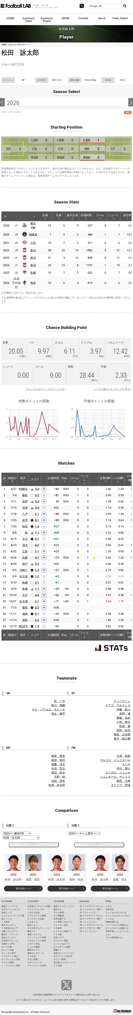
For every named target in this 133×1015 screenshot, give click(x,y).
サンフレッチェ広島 (10, 959)
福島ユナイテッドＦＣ (64, 906)
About (101, 18)
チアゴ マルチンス (117, 705)
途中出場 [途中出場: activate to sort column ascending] (72, 216)
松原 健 (124, 726)
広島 (25, 551)
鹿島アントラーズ (9, 906)
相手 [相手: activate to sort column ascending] (23, 479)
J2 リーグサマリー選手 (90, 919)
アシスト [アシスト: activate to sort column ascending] (84, 479)
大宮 (33, 243)
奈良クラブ (59, 937)
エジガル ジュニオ (117, 772)
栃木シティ (32, 925)
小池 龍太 (123, 722)
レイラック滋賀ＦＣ (63, 931)
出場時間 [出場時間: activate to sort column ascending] (86, 216)
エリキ (126, 764)
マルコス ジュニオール (115, 760)
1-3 (37, 526)
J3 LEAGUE (59, 901)
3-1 (37, 551)
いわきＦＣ (32, 922)
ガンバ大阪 (6, 947)
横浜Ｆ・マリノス (9, 934)
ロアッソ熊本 (60, 959)
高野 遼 (124, 713)
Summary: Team (28, 20)
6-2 (37, 620)
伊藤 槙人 (123, 709)
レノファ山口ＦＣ (62, 944)
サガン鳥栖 (32, 959)
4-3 (37, 545)
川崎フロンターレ (9, 931)
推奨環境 (48, 995)
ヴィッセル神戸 (8, 953)
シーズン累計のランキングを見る (111, 389)
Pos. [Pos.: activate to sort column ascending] (64, 479)
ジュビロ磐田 (33, 947)
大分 (25, 539)
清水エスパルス (8, 937)
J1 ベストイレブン (88, 912)
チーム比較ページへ (33, 844)
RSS (128, 112)
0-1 (37, 520)
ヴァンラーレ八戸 (35, 909)
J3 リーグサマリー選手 (90, 928)
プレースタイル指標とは (117, 925)
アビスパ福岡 (7, 962)
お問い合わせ (92, 995)
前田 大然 (123, 781)
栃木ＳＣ (58, 909)
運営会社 (80, 995)
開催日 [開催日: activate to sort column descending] (12, 479)
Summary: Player (47, 20)
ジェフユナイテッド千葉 (12, 915)
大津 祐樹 (123, 756)
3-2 (37, 495)
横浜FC (23, 626)
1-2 (37, 576)
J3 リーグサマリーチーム (91, 925)
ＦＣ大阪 (58, 934)
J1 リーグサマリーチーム (91, 906)
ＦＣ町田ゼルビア (9, 928)
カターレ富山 (33, 944)
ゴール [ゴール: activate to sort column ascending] (100, 216)
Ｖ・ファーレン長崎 (10, 965)
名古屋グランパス (9, 940)
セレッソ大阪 (7, 950)
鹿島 (25, 607)
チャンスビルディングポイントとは (45, 389)
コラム (109, 906)
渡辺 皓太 (58, 772)
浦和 (25, 620)
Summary (84, 901)
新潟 (33, 250)
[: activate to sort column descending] (5, 216)
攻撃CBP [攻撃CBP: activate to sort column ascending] (105, 479)
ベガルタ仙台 (33, 912)
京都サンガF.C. (8, 944)
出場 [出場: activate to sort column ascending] (45, 216)
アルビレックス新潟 (36, 940)
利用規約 (38, 995)
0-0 (37, 489)
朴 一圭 (59, 701)
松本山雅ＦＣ (60, 919)
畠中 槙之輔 (122, 738)
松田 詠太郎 (56, 785)
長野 (25, 501)
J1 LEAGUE (6, 901)
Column (83, 18)
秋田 (25, 526)
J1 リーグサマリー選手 (90, 909)
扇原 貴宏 (58, 756)
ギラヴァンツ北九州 (63, 956)
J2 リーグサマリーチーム (91, 915)
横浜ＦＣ (31, 931)
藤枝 (25, 495)
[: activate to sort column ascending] (13, 216)
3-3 (37, 564)
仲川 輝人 (123, 768)
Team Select (120, 18)
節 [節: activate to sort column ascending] (4, 479)
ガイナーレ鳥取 (61, 940)
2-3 (37, 607)
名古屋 (23, 576)
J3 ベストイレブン (88, 931)
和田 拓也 (123, 730)
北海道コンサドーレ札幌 (38, 906)
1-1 (37, 532)
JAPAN (65, 18)
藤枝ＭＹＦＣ (33, 950)
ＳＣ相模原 (59, 915)
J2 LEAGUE (32, 901)
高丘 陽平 (58, 713)
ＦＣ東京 (5, 922)
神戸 (25, 564)
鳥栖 (33, 272)
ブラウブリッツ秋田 (36, 915)
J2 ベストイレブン (88, 922)
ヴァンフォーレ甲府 (36, 937)
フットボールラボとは (116, 912)
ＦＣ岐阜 (58, 928)
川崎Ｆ (23, 570)
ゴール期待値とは (114, 937)
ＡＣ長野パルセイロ (63, 922)
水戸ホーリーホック (10, 909)
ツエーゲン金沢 (61, 925)
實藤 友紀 (123, 717)
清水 (25, 545)
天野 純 (59, 776)
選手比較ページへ (99, 844)
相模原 (33, 234)
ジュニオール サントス (115, 776)
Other (108, 901)
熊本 (33, 283)
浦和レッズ (6, 912)
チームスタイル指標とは (117, 928)
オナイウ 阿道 (120, 785)
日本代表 (110, 909)
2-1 (37, 514)
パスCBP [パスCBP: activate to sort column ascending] (118, 479)
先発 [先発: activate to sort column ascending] (58, 216)
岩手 (25, 520)
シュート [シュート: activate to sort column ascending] (113, 216)
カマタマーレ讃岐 (62, 947)
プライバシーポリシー (64, 995)
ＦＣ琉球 (58, 965)
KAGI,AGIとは (112, 922)
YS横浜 (23, 489)
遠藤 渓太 (58, 764)
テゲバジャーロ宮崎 (36, 965)
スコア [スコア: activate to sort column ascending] (35, 479)
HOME (10, 18)
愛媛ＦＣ (58, 950)
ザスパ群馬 (59, 912)
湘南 (25, 613)
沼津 (25, 507)
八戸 (25, 514)
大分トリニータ (34, 962)
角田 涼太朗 (122, 734)
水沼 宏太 (58, 768)
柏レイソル (6, 919)
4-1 (37, 557)
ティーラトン (122, 701)
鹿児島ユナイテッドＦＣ (65, 962)
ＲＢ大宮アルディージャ (38, 928)
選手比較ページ (23, 888)
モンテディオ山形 (35, 919)
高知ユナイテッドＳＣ (64, 953)
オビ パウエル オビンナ (48, 709)
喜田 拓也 (58, 760)
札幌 (25, 557)
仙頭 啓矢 (58, 781)
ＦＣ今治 (31, 956)
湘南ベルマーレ (34, 934)
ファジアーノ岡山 (9, 956)
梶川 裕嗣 (58, 705)
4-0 (37, 595)
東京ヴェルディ (8, 925)
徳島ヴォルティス (35, 953)
